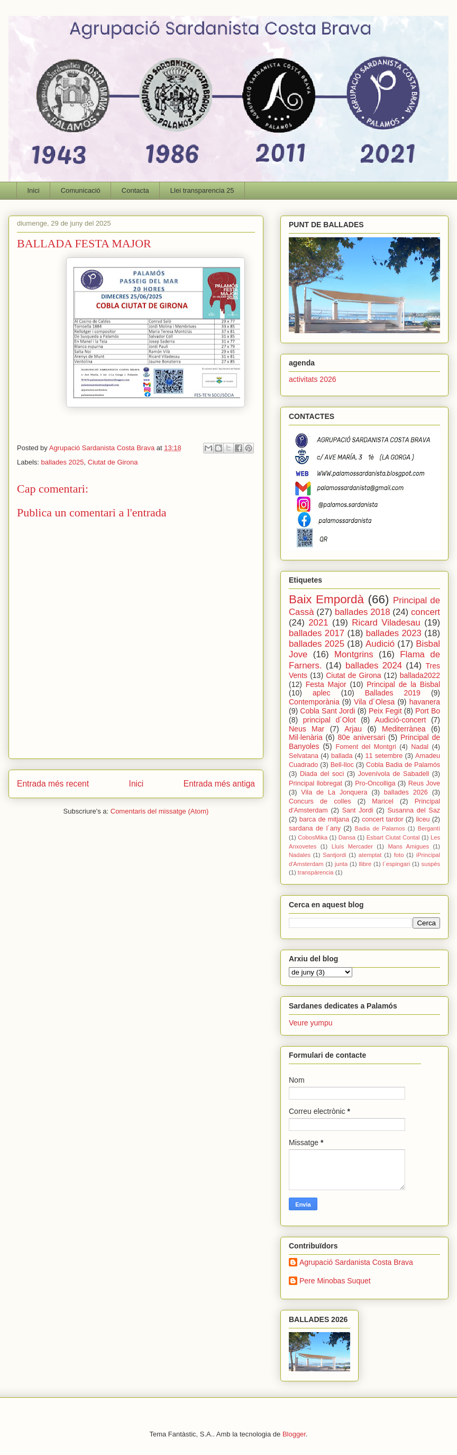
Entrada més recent (53, 783)
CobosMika (312, 837)
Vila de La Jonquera (334, 792)
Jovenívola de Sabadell (393, 774)
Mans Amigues (408, 846)
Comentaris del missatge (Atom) (160, 811)
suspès (431, 864)
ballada (342, 756)
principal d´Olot (329, 720)
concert (425, 612)
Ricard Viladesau (386, 623)
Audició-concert (400, 720)
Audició (380, 644)
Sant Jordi (357, 810)
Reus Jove (424, 783)
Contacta (135, 190)
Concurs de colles (320, 801)
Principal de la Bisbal (403, 684)
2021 (318, 623)
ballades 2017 (316, 633)
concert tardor (382, 819)
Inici (34, 190)
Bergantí (429, 828)
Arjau (353, 729)
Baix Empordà (326, 599)
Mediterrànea (404, 729)
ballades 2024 (373, 665)
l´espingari (396, 864)
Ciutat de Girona (113, 462)
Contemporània (314, 702)
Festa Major (326, 684)
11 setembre (384, 756)
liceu (423, 819)
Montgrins (353, 654)
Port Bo (427, 711)
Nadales (299, 855)
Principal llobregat (315, 783)
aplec (321, 693)
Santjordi (334, 855)
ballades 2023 (394, 633)
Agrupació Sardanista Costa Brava (356, 1262)
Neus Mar (306, 729)
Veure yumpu (311, 1023)
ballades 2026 (406, 792)
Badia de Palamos (380, 828)
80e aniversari (362, 737)
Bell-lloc (342, 765)
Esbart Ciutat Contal (393, 837)
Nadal (419, 747)
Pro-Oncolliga (375, 783)
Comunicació (80, 190)
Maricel (383, 801)
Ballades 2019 (393, 693)
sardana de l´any (315, 828)
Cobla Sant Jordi (327, 711)
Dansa (347, 837)
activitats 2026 (312, 379)
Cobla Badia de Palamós (403, 765)
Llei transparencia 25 (202, 190)
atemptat (370, 855)
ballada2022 (420, 675)
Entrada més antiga (219, 783)
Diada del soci (322, 774)
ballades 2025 (62, 462)
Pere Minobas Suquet (335, 1281)
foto (399, 855)
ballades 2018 (362, 612)
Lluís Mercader (352, 846)
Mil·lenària (306, 737)
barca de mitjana (324, 819)
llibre (365, 864)
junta (341, 864)
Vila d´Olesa (374, 702)
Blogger (294, 1434)
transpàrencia (316, 872)
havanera (424, 702)
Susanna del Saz (413, 810)
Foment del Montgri (365, 747)
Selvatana (303, 756)
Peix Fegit (385, 711)
